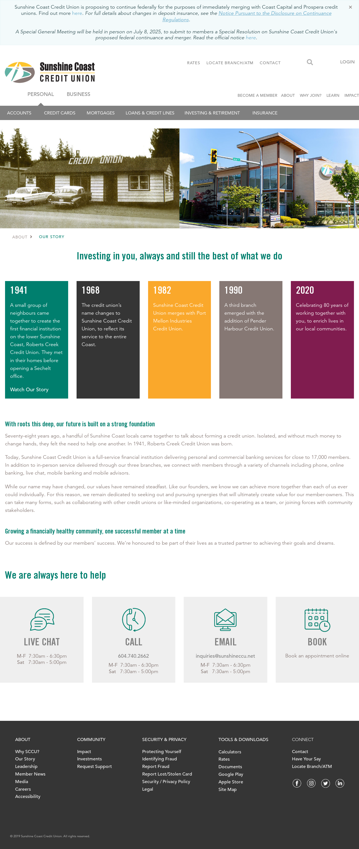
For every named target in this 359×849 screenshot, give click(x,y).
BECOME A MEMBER (259, 95)
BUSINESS (78, 94)
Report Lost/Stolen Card (167, 774)
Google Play (230, 774)
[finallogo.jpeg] (68, 73)
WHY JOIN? (310, 95)
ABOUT (288, 95)
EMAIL (225, 643)
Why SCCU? (27, 751)
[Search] (310, 62)
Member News (30, 774)
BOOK (317, 643)
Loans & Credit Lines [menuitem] (150, 113)
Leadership (26, 766)
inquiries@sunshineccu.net (225, 656)
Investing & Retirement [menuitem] (212, 113)
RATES (194, 62)
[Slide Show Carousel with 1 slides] (179, 644)
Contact (300, 751)
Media (21, 781)
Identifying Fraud (159, 759)
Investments (89, 759)
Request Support (94, 766)
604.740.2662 (133, 656)
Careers (23, 789)
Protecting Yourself (161, 751)
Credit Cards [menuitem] (59, 113)
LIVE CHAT (42, 643)
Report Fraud (155, 766)
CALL (133, 643)
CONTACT (270, 62)
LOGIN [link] (347, 62)
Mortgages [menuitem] (101, 113)
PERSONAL (40, 94)
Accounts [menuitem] (19, 113)
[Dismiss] (350, 7)
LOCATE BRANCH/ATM (230, 62)
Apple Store (230, 782)
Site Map (227, 789)
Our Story (25, 759)
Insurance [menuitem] (264, 113)
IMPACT (351, 95)
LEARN (332, 95)
